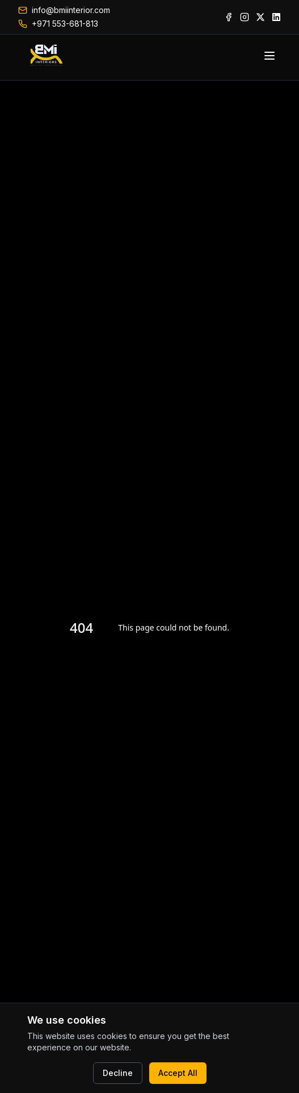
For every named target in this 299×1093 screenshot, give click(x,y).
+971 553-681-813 (65, 23)
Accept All (177, 1073)
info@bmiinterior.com (71, 10)
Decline (118, 1073)
